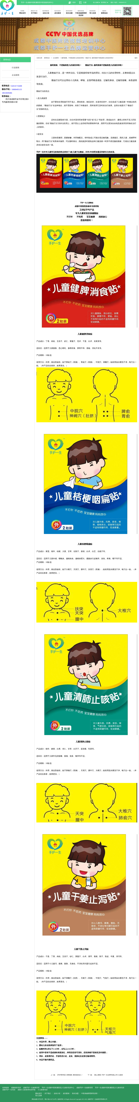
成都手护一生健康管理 (31, 1088)
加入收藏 (96, 2)
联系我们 (104, 2)
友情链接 (5, 1088)
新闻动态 (104, 12)
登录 (74, 2)
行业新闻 (15, 68)
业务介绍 (46, 12)
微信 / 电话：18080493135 (119, 2)
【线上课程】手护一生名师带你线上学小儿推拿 (108, 1075)
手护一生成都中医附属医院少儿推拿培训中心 (58, 1088)
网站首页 (22, 12)
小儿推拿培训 (42, 1090)
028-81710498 (17, 86)
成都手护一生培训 (8, 1090)
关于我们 (34, 12)
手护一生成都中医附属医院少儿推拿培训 (109, 1088)
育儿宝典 (92, 12)
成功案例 (57, 12)
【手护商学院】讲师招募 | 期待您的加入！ (70, 1075)
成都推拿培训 (16, 1088)
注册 (84, 2)
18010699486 (7, 93)
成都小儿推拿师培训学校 (26, 1090)
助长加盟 (69, 12)
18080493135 (17, 89)
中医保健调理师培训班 (81, 12)
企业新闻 (15, 75)
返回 (136, 58)
